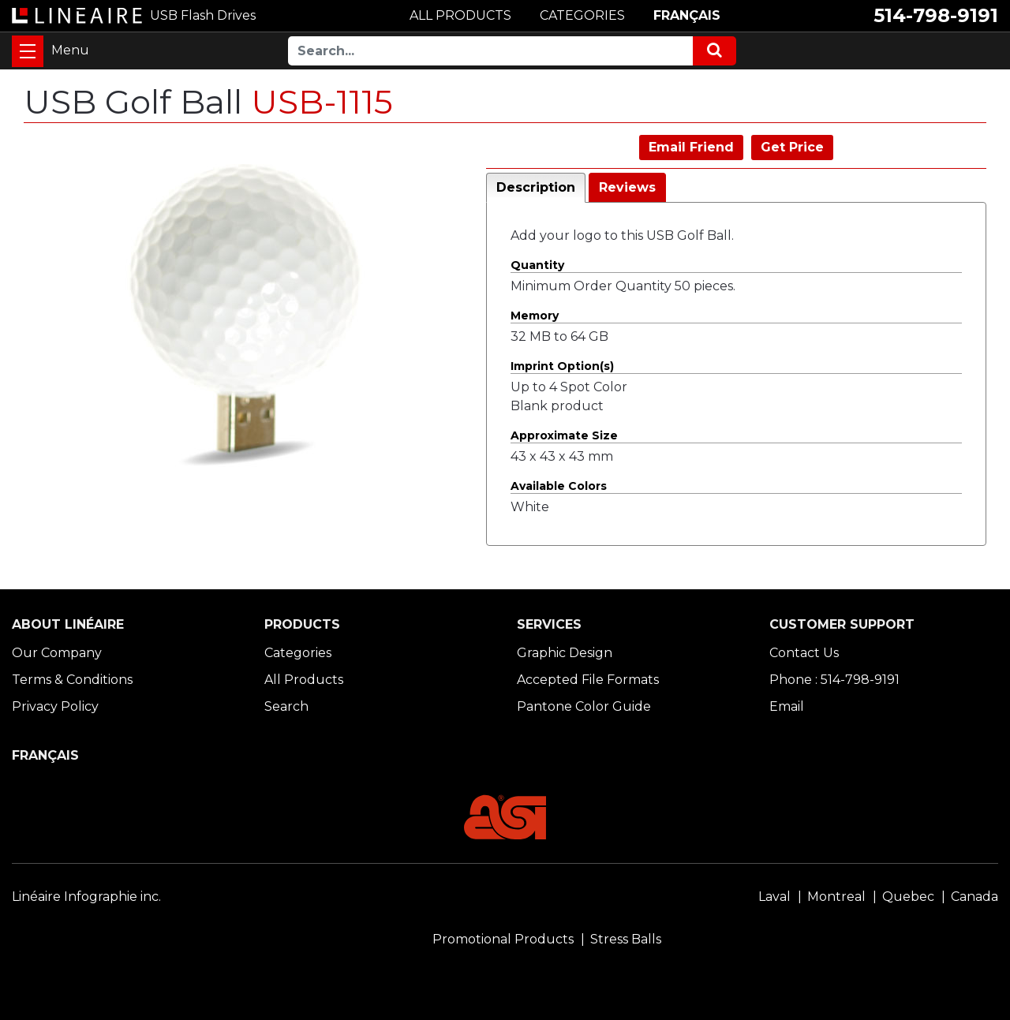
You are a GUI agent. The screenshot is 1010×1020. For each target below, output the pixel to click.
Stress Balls (625, 939)
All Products (303, 679)
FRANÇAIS (686, 15)
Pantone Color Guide (584, 706)
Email (786, 706)
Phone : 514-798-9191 (834, 679)
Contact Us (804, 652)
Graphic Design (564, 652)
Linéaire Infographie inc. (86, 896)
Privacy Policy (55, 706)
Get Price (792, 147)
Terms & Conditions (72, 679)
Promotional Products (503, 939)
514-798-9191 (935, 15)
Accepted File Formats (588, 679)
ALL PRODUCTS (460, 15)
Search (286, 706)
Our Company (57, 652)
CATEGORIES (582, 15)
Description (535, 187)
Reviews (627, 187)
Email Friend (691, 147)
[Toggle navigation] (27, 51)
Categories (297, 652)
